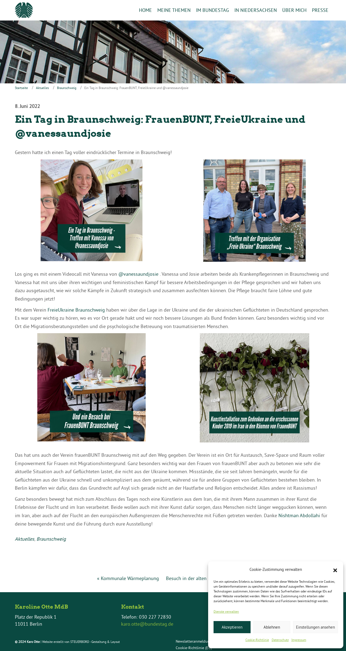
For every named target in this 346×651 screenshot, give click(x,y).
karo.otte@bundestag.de (147, 624)
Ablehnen (272, 627)
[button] (335, 569)
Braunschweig (66, 88)
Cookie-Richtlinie (257, 640)
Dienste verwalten (226, 611)
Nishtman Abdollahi (299, 515)
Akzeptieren (232, 627)
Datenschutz (280, 640)
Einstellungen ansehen (315, 627)
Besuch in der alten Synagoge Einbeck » (208, 578)
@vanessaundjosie (138, 274)
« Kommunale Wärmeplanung (128, 578)
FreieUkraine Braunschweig (76, 310)
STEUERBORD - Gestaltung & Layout (95, 642)
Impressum (298, 640)
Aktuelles (42, 88)
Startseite (21, 88)
